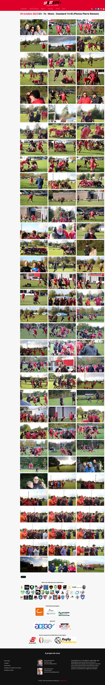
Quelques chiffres (9, 670)
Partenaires (7, 665)
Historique (7, 661)
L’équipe (6, 663)
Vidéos (63, 8)
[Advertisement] (9, 34)
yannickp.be (63, 680)
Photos (58, 8)
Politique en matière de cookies (12, 668)
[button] (34, 27)
